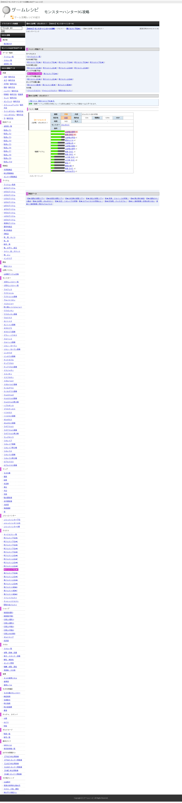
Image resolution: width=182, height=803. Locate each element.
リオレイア (8, 441)
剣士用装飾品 (9, 173)
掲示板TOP (8, 44)
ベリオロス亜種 (9, 416)
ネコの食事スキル (10, 678)
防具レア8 (7, 155)
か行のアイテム (9, 192)
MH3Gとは (8, 745)
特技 (5, 726)
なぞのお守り (70, 171)
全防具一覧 (8, 64)
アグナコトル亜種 (10, 297)
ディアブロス (9, 363)
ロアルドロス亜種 (10, 465)
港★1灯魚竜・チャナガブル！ (116, 201)
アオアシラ (8, 289)
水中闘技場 (8, 501)
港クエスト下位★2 (51, 74)
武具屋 (6, 641)
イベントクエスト (33, 90)
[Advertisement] (76, 39)
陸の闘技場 (8, 498)
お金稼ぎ (7, 782)
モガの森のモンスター (12, 693)
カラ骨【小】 (70, 157)
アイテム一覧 (9, 57)
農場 (5, 710)
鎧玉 (66, 163)
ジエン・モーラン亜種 (12, 349)
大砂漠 (6, 505)
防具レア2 (7, 134)
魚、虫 (6, 241)
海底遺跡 (7, 508)
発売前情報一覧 (9, 749)
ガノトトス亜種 (9, 325)
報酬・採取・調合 (10, 667)
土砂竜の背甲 (70, 132)
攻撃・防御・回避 (10, 653)
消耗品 (6, 234)
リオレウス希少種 (10, 458)
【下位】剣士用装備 (11, 756)
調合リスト (8, 266)
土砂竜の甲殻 (70, 138)
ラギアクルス (9, 426)
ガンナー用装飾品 (10, 177)
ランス (6, 98)
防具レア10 (8, 162)
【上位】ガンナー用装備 (13, 767)
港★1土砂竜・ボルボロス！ (43, 201)
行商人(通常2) (9, 623)
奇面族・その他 (9, 670)
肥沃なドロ (69, 140)
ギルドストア (9, 637)
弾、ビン (7, 255)
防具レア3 (7, 137)
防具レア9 (7, 158)
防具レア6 (7, 148)
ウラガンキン (9, 310)
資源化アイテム (9, 223)
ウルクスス (8, 318)
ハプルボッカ (9, 405)
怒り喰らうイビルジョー (13, 307)
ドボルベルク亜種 (10, 384)
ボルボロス (65, 125)
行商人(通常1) (9, 619)
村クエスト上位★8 (66, 68)
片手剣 (6, 84)
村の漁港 (7, 703)
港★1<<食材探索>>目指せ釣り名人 (142, 201)
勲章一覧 (7, 734)
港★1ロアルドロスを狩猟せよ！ (91, 201)
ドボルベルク (9, 381)
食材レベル (8, 685)
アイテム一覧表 (9, 185)
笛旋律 (20, 94)
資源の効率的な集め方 (12, 785)
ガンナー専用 (9, 663)
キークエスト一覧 (33, 57)
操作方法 (11, 77)
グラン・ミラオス (10, 335)
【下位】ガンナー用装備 (13, 760)
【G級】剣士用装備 (11, 770)
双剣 (5, 87)
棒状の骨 (68, 166)
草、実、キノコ (9, 237)
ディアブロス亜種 (10, 367)
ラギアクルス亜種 (10, 430)
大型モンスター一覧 (11, 282)
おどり (6, 722)
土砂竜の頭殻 (70, 146)
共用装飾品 (8, 170)
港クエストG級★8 (64, 85)
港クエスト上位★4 (50, 79)
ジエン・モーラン (10, 346)
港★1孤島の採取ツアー (36, 198)
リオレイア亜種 (9, 444)
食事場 (6, 681)
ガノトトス (8, 321)
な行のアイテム (9, 202)
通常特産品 (8, 227)
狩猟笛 (6, 94)
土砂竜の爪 (69, 143)
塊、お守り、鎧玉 (10, 248)
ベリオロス (8, 412)
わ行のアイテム (9, 220)
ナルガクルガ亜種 (10, 398)
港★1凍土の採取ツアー (94, 198)
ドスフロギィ (9, 377)
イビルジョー (9, 304)
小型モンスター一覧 (11, 285)
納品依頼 (7, 696)
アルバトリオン (9, 300)
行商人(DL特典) (9, 634)
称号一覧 (7, 737)
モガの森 (7, 473)
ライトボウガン (9, 111)
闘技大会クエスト (65, 90)
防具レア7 (7, 151)
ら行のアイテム (9, 216)
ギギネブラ (8, 328)
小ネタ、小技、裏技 (11, 789)
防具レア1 (7, 130)
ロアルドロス (9, 462)
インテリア (8, 258)
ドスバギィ (8, 374)
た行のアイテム (9, 199)
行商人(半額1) (9, 627)
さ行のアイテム (9, 195)
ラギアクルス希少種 (11, 434)
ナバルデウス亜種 (10, 391)
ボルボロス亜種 (9, 423)
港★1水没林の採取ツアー (74, 198)
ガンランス (8, 101)
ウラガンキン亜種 (10, 314)
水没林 (6, 484)
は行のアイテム (9, 206)
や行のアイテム (9, 213)
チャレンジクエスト (49, 90)
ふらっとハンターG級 (12, 526)
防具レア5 (7, 144)
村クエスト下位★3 (66, 62)
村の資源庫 (8, 707)
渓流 (5, 494)
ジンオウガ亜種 (9, 356)
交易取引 (7, 700)
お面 (5, 718)
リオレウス (8, 451)
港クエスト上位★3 (34, 79)
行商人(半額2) (9, 630)
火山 (5, 491)
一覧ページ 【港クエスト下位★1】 (42, 101)
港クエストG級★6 (34, 85)
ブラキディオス (9, 409)
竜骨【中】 (69, 135)
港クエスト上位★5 (66, 79)
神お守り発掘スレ (10, 792)
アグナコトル (9, 293)
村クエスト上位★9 (81, 68)
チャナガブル (9, 360)
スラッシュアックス (11, 105)
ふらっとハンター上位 (12, 523)
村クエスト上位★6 (34, 68)
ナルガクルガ (9, 395)
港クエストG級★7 (49, 85)
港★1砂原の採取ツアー (55, 198)
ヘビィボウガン (9, 115)
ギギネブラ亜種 (9, 332)
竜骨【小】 (69, 169)
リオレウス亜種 (9, 455)
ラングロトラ (9, 437)
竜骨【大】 (69, 152)
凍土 (5, 487)
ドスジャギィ (9, 370)
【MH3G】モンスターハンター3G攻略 (40, 29)
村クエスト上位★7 (50, 68)
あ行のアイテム (9, 188)
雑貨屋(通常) (8, 613)
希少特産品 (8, 230)
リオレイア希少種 (10, 448)
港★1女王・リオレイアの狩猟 (66, 201)
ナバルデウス (9, 388)
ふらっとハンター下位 (12, 520)
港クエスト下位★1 (73, 29)
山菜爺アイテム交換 (11, 274)
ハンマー (7, 91)
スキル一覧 (8, 60)
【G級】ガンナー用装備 (13, 774)
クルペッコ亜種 (9, 342)
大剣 (5, 77)
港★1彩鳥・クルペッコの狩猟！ (117, 198)
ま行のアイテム (9, 209)
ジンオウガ (8, 353)
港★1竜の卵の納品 (137, 198)
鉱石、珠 (7, 244)
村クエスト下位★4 (81, 62)
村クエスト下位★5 (97, 62)
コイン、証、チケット (12, 251)
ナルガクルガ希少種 (11, 402)
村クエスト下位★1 (34, 62)
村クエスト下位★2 (50, 62)
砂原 (66, 118)
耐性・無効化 (9, 660)
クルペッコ (8, 339)
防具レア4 (7, 141)
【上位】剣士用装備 (11, 764)
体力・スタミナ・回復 (12, 656)
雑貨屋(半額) (8, 616)
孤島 (5, 477)
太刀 (5, 80)
